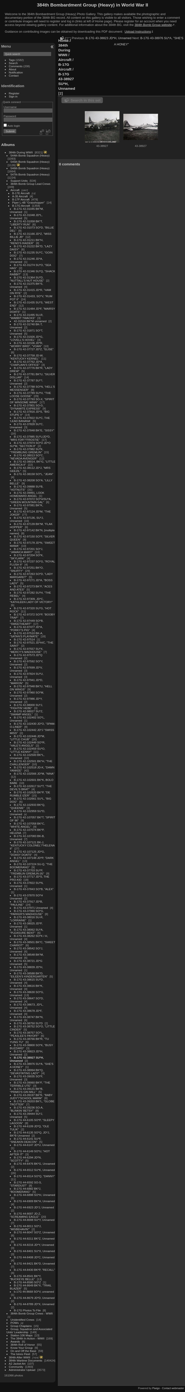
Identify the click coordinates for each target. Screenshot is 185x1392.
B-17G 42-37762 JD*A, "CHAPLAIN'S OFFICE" (26, 363)
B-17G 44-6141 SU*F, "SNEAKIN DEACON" (25, 1140)
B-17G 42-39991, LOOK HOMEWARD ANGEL (27, 494)
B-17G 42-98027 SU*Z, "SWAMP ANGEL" (26, 713)
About (12, 69)
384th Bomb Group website (153, 25)
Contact (14, 75)
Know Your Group (22, 1347)
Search (13, 63)
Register (14, 93)
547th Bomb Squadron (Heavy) (30, 174)
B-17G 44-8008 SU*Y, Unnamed (34, 1219)
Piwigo (156, 1388)
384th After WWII (19, 1357)
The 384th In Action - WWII (28, 1338)
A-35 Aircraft (20, 196)
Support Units (19, 180)
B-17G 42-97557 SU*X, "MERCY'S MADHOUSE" (26, 650)
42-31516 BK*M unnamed (30, 321)
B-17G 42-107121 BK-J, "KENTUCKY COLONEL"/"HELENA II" (32, 845)
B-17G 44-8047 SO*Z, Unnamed (34, 1232)
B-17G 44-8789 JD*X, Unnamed (34, 1304)
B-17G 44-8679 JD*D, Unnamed (34, 1297)
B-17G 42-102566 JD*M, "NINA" (34, 773)
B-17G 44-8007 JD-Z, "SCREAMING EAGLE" (25, 1215)
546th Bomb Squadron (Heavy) (30, 168)
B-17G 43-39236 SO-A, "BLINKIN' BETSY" (26, 1109)
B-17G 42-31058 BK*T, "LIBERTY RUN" (26, 223)
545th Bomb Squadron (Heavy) (30, 161)
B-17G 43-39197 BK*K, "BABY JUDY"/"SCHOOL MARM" (31, 1096)
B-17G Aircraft (21, 205)
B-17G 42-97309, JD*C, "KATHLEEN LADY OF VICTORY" (31, 600)
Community (16, 1366)
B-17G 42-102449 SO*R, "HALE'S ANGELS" (27, 744)
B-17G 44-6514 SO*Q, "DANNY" (34, 1176)
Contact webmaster (173, 1388)
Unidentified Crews (22, 1319)
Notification (16, 72)
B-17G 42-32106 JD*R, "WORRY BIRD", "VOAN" (26, 344)
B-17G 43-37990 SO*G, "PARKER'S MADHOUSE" (27, 912)
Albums (8, 145)
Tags (12, 59)
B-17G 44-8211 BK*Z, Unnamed (34, 1238)
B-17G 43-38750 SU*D (28, 1023)
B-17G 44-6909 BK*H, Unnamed (34, 1201)
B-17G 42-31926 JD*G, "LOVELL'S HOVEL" (26, 338)
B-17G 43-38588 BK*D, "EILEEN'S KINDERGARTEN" (29, 975)
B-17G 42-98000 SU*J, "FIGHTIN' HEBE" (26, 706)
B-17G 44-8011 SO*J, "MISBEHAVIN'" (25, 1227)
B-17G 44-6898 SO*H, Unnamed (34, 1194)
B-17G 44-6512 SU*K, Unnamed (34, 1169)
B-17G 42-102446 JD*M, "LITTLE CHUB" (27, 738)
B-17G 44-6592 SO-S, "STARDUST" (26, 1184)
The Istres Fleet (20, 1354)
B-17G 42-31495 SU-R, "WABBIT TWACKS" (26, 316)
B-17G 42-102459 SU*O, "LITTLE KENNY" (27, 750)
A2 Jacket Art (17, 1363)
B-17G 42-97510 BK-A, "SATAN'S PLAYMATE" (26, 635)
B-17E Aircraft (21, 193)
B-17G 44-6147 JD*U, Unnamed (34, 1144)
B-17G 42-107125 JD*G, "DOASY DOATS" (27, 853)
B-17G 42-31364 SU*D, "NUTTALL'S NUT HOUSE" (27, 279)
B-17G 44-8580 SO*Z (27, 1282)
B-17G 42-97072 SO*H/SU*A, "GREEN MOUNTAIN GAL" (30, 500)
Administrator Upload (22, 1369)
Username (10, 106)
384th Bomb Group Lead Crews (30, 183)
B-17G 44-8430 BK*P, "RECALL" (34, 1269)
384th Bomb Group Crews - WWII (32, 1313)
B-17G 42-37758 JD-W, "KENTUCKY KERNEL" (26, 357)
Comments (16, 66)
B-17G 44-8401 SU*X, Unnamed (34, 1251)
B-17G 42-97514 (24, 639)
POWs (15, 1322)
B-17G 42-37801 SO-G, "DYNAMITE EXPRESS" (27, 407)
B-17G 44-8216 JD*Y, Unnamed (34, 1244)
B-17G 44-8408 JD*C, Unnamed (34, 1257)
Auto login (12, 125)
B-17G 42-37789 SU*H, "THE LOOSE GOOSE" (30, 394)
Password (10, 116)
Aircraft (15, 190)
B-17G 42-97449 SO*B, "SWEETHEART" (27, 622)
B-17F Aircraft (21, 199)
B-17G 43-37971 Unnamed (31, 907)
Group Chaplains (21, 1325)
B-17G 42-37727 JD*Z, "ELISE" (34, 349)
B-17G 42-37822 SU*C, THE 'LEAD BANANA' (30, 419)
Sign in (13, 96)
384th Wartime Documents (25, 1360)
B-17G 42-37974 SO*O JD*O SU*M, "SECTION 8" (30, 444)
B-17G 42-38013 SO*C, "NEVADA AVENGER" (27, 457)
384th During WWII (21, 152)
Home (63, 40)
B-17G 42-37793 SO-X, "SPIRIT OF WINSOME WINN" (32, 401)
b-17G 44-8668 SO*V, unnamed (34, 1291)
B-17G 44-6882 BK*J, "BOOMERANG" (25, 1190)
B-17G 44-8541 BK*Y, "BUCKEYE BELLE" (25, 1277)
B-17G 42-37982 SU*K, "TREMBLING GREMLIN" (26, 450)
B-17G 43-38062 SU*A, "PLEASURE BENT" (26, 931)
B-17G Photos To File (27, 1310)
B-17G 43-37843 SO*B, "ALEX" (34, 889)
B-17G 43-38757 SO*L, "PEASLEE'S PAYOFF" (26, 1034)
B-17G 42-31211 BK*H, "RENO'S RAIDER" (26, 241)
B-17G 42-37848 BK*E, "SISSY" (34, 430)
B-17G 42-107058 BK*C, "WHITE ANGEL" (27, 825)
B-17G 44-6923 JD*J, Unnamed (34, 1207)
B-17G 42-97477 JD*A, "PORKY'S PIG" (26, 628)
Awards (15, 1341)
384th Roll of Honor (23, 1344)
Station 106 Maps (22, 1335)
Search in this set (85, 100)
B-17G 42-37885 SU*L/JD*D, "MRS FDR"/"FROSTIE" (30, 438)
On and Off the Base (23, 1350)
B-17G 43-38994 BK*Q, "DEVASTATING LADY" (27, 1071)
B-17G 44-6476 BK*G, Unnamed (34, 1163)
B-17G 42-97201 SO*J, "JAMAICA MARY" (26, 550)
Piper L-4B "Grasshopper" (28, 202)
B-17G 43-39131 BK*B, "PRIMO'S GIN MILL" (26, 1090)
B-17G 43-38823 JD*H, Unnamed (109, 38)
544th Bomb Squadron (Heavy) (30, 155)
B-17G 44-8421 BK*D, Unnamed (34, 1263)
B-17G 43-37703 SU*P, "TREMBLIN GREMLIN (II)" (27, 872)
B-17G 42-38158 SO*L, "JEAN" (33, 474)
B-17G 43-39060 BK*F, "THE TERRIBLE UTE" (30, 1084)
